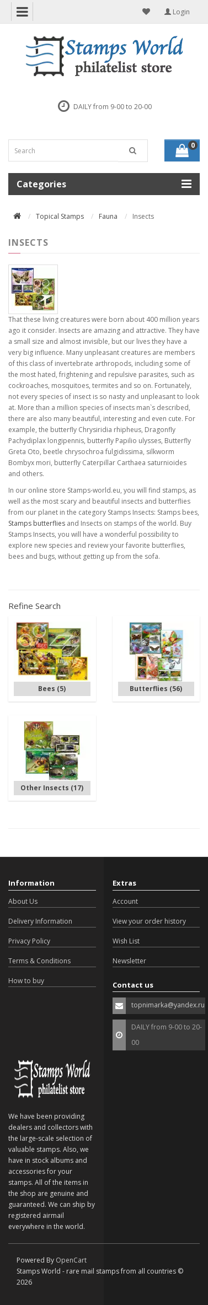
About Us (23, 901)
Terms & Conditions (39, 961)
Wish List (126, 941)
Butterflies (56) (156, 688)
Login (177, 12)
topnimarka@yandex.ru (168, 1005)
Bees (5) (52, 688)
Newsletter (129, 961)
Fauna (108, 216)
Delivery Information (40, 921)
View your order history (149, 921)
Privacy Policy (29, 941)
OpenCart (71, 1260)
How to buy (26, 980)
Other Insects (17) (51, 787)
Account (125, 901)
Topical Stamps (60, 216)
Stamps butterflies (36, 523)
